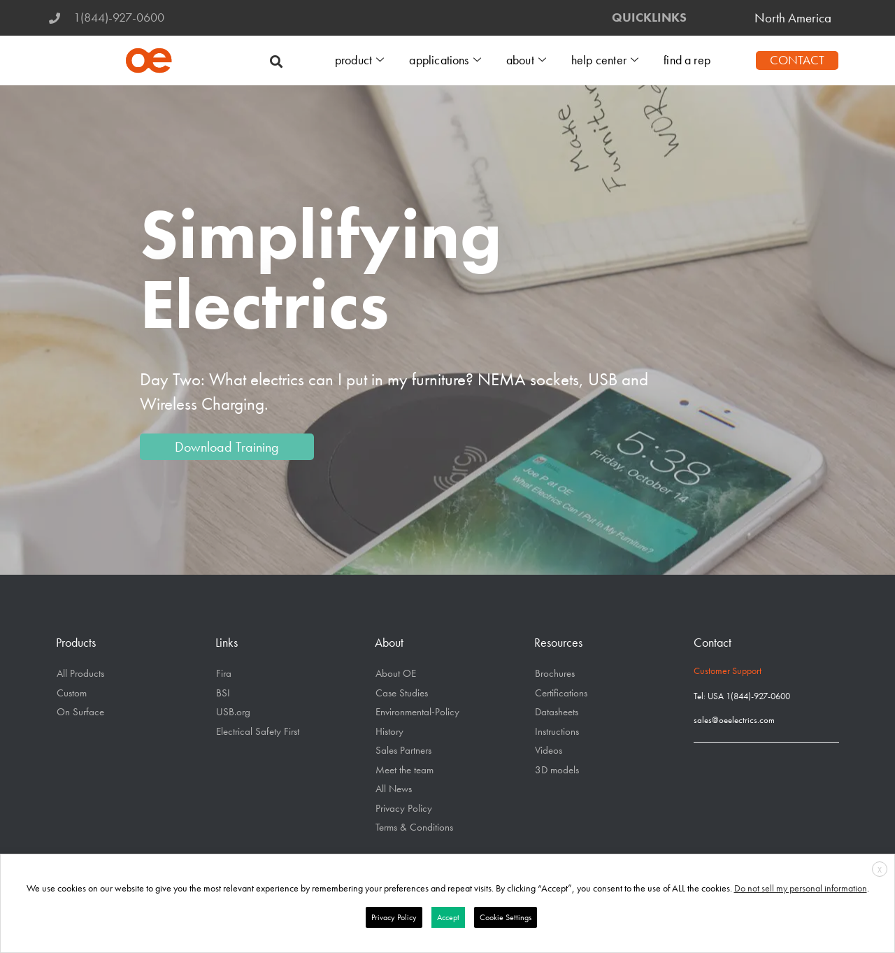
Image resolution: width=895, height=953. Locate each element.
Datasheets (556, 712)
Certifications (561, 693)
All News (393, 789)
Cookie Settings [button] (505, 917)
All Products (80, 673)
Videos (548, 750)
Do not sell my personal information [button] (800, 888)
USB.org (233, 712)
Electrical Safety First (257, 731)
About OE (395, 673)
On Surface (80, 712)
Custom (72, 693)
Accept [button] (448, 917)
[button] (276, 60)
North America (792, 18)
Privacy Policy (403, 808)
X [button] (880, 869)
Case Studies (401, 693)
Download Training (227, 447)
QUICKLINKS (649, 17)
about (529, 60)
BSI (223, 693)
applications (450, 60)
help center (607, 60)
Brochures (555, 673)
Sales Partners (403, 750)
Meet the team (404, 770)
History (389, 731)
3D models (557, 770)
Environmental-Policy (417, 712)
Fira (223, 673)
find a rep (687, 60)
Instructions (557, 731)
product (365, 60)
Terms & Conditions (414, 827)
